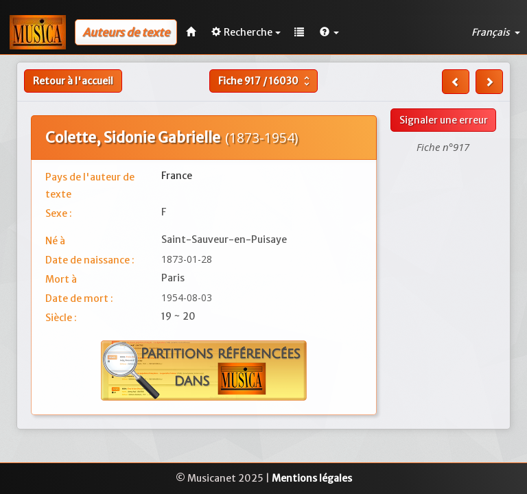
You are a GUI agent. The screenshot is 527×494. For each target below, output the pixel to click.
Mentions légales (312, 478)
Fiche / (265, 81)
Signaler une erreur (443, 120)
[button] (329, 32)
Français (495, 32)
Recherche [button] (246, 32)
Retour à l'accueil (73, 81)
